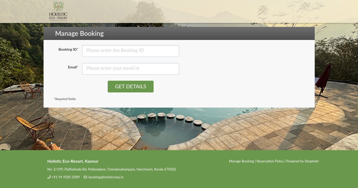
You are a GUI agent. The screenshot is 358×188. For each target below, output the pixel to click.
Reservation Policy (270, 161)
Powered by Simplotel (302, 161)
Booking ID (68, 49)
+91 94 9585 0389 (66, 177)
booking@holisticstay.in (106, 177)
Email (73, 67)
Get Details (130, 86)
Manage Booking (241, 161)
